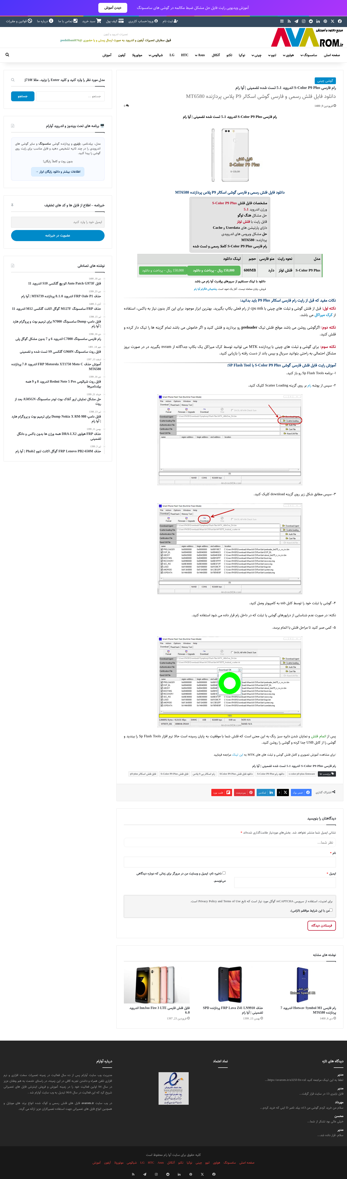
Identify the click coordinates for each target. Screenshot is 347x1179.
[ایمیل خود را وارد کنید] (58, 222)
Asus (201, 55)
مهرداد (339, 1102)
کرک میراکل (323, 315)
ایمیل (331, 873)
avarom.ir (88, 1103)
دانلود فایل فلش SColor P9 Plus (236, 774)
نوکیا (242, 55)
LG (172, 55)
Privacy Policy (207, 901)
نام (333, 853)
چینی (257, 55)
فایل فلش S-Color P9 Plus (174, 774)
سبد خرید (91, 21)
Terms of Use (231, 901)
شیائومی (157, 55)
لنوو (273, 55)
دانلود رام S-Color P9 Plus (270, 774)
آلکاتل (216, 55)
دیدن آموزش (112, 7)
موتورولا (137, 55)
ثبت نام (170, 21)
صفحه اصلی (332, 55)
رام (309, 385)
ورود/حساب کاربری (143, 21)
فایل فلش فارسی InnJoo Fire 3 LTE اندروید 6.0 (159, 1010)
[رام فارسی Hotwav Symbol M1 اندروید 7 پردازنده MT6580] (303, 984)
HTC (184, 55)
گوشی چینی (325, 80)
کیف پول (115, 21)
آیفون (121, 55)
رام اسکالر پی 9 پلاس (204, 774)
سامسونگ (310, 55)
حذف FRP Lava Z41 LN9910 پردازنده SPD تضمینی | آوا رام (233, 1010)
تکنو (229, 55)
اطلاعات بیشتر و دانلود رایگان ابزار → (57, 171)
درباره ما (45, 21)
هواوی (290, 55)
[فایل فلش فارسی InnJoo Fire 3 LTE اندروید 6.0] (157, 984)
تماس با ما (67, 21)
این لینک (237, 754)
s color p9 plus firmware (302, 774)
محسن (338, 1116)
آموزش (106, 55)
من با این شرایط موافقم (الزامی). (311, 910)
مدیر (340, 1074)
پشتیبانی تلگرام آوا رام (205, 289)
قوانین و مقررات (19, 21)
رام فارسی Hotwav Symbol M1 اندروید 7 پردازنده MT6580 (308, 1010)
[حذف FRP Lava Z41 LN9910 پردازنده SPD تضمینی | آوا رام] (230, 984)
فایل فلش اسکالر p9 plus (143, 774)
